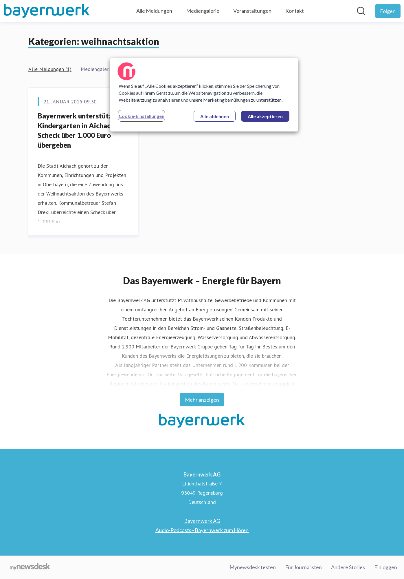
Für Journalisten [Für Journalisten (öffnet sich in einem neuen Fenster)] (303, 567)
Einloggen (385, 567)
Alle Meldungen (154, 11)
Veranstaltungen (252, 11)
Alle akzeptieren (265, 116)
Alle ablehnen (214, 116)
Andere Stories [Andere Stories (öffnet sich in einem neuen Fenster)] (348, 567)
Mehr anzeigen (202, 400)
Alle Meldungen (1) (49, 69)
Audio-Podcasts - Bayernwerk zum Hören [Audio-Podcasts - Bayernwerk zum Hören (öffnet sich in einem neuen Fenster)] (202, 530)
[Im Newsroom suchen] (361, 11)
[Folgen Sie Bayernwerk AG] (388, 11)
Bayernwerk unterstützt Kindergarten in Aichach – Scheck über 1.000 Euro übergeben (79, 130)
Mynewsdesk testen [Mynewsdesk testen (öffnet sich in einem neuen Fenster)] (252, 567)
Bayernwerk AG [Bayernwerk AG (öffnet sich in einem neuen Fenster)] (202, 521)
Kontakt (294, 11)
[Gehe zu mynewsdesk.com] (30, 567)
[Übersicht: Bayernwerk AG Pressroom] (46, 10)
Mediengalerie (202, 11)
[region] (204, 94)
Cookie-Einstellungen (141, 116)
